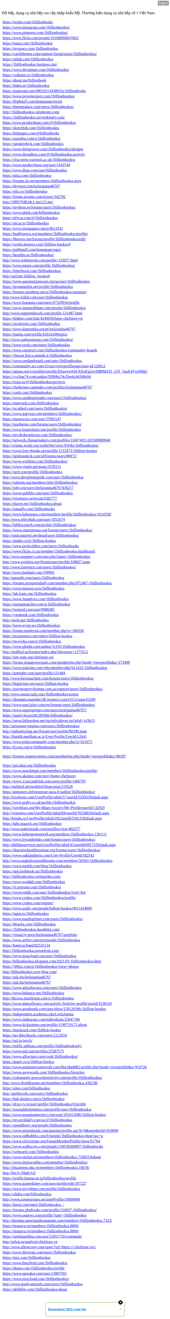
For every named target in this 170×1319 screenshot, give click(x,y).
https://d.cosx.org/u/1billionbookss (29, 747)
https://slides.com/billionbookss (27, 1194)
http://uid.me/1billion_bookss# (26, 276)
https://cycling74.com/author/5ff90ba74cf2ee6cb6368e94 (47, 377)
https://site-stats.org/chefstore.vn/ (28, 657)
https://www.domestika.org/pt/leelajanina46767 (39, 329)
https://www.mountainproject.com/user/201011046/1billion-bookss (54, 1115)
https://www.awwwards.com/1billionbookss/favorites (44, 1072)
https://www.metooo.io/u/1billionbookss (34, 588)
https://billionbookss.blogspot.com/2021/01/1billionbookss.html (52, 961)
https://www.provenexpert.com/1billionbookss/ (39, 96)
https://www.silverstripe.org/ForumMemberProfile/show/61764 (51, 1141)
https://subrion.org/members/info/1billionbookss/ (40, 482)
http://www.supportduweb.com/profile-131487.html (42, 313)
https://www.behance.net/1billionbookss (33, 993)
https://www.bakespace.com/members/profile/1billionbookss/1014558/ (57, 514)
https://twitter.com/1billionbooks (28, 22)
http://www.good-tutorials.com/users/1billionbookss (43, 1284)
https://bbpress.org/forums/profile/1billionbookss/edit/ (44, 239)
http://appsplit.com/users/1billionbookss (33, 578)
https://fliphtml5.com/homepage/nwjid (32, 101)
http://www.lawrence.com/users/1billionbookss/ (39, 567)
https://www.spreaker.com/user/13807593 (35, 1273)
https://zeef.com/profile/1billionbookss (32, 472)
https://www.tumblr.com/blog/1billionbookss (37, 866)
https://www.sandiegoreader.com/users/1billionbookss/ (45, 398)
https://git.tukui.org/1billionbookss (29, 765)
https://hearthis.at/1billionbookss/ (28, 255)
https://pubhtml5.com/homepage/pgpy (32, 250)
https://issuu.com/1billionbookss (28, 43)
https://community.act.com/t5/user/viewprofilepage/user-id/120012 (54, 366)
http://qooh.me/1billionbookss (26, 620)
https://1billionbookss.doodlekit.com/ (31, 929)
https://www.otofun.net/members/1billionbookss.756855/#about (52, 1157)
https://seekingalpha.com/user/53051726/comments (42, 1236)
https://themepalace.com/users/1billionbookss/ (38, 107)
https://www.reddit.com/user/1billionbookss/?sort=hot (44, 892)
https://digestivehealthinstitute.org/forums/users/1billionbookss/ (52, 850)
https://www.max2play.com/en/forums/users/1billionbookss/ (49, 705)
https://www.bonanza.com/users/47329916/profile (41, 302)
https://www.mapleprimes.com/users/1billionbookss (42, 919)
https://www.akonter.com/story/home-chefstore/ (39, 776)
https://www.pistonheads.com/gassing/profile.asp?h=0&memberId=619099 (60, 1130)
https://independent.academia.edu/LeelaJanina (38, 1014)
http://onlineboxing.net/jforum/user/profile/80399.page (45, 731)
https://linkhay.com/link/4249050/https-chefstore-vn (43, 318)
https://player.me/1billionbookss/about (32, 504)
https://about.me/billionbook (24, 80)
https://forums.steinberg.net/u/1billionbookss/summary (45, 292)
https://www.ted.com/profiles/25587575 (33, 1051)
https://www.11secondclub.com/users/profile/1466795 (44, 781)
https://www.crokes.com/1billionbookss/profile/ (39, 898)
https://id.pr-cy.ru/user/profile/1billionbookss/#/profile (44, 1104)
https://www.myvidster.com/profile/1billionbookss (41, 1189)
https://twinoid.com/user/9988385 (29, 609)
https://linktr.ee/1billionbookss (26, 85)
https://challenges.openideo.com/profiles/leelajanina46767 (47, 387)
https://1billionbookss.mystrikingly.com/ (34, 117)
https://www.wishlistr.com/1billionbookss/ (35, 461)
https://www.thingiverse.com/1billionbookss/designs (43, 149)
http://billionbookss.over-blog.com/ (30, 972)
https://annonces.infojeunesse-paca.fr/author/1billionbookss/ (49, 792)
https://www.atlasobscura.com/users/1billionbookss (42, 988)
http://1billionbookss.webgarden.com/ (32, 876)
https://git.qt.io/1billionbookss (26, 223)
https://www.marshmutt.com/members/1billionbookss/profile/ (50, 771)
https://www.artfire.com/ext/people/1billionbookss (41, 940)
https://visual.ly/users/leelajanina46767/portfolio (40, 935)
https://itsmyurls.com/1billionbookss (31, 403)
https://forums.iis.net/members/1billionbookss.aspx (42, 181)
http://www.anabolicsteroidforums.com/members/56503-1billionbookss (58, 861)
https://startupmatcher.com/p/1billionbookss (36, 604)
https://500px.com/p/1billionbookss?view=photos (41, 966)
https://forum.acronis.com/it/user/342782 (34, 197)
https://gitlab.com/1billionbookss (28, 59)
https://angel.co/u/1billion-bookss (28, 1062)
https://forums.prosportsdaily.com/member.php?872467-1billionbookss (57, 583)
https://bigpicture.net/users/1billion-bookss (35, 684)
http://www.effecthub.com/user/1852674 (34, 519)
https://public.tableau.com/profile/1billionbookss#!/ (42, 1046)
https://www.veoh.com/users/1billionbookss (36, 345)
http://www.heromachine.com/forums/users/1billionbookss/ (48, 678)
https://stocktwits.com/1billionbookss (31, 324)
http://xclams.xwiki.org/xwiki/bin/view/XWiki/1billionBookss (50, 445)
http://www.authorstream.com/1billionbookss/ (38, 340)
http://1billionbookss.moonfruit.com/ (31, 951)
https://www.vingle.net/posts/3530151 (32, 467)
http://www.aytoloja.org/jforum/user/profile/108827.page (46, 562)
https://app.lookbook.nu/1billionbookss (33, 871)
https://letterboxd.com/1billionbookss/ (32, 271)
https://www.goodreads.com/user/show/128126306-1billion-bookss (54, 1009)
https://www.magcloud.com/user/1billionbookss (39, 956)
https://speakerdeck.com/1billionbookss (33, 144)
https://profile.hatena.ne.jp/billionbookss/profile (39, 1178)
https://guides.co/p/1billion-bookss (29, 541)
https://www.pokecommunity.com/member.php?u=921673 (47, 742)
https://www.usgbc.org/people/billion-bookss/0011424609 (47, 908)
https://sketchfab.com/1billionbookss (31, 128)
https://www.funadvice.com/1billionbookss (36, 599)
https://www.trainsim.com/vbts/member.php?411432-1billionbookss (55, 668)
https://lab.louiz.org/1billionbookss (29, 594)
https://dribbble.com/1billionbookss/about (35, 1289)
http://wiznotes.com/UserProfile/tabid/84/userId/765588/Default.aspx (56, 813)
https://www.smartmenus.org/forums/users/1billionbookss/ (48, 530)
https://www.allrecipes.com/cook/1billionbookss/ (40, 1056)
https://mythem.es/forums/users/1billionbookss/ (39, 207)
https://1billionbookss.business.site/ (30, 64)
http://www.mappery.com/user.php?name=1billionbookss (47, 556)
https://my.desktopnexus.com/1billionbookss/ (37, 435)
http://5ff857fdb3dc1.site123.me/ (28, 202)
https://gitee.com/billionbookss (26, 1088)
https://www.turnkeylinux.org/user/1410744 (36, 165)
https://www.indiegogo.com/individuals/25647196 (41, 1019)
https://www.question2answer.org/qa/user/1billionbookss (46, 281)
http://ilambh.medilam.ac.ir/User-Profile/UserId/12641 (45, 736)
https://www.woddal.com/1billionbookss (34, 882)
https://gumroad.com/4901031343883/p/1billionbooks (44, 91)
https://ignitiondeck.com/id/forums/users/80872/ (40, 456)
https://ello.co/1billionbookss (25, 191)
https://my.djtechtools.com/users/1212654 (35, 1035)
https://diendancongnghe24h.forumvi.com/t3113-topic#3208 (49, 699)
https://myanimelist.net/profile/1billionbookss (38, 287)
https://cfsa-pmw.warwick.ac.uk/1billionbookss (39, 160)
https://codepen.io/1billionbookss (28, 75)
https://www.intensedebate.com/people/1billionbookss (44, 308)
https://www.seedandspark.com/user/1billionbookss (42, 361)
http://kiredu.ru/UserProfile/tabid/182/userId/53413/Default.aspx (52, 818)
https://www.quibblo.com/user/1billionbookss (38, 493)
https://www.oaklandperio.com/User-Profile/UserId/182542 (48, 855)
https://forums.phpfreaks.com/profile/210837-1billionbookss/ (50, 1210)
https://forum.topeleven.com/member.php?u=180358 (43, 631)
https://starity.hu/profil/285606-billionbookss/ (38, 715)
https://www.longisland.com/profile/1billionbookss (42, 429)
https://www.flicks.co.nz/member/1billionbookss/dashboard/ (49, 551)
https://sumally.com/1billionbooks (29, 509)
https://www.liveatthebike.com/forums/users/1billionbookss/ (49, 839)
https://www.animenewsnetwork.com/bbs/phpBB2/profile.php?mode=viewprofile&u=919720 (75, 1067)
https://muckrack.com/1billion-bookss (32, 1030)
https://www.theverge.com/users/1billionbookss (39, 1252)
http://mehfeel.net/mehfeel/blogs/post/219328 (38, 786)
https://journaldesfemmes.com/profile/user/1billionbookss (47, 1109)
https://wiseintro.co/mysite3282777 (30, 498)
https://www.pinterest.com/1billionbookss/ (35, 33)
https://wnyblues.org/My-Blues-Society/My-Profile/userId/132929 (54, 808)
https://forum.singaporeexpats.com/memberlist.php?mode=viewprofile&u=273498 (66, 662)
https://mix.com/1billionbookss (27, 1257)
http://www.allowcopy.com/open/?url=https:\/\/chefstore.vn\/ (49, 1247)
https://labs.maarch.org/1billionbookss (32, 824)
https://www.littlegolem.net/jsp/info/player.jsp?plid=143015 (49, 721)
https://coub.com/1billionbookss (27, 392)
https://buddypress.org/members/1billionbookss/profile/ (45, 234)
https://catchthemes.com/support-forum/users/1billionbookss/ (50, 54)
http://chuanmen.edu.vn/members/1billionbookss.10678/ (46, 1168)
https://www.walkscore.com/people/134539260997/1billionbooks (53, 1146)
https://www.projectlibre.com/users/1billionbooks (41, 546)
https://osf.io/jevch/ (17, 1041)
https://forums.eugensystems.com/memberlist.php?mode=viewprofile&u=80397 (64, 756)
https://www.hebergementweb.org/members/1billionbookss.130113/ (55, 834)
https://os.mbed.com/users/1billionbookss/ (35, 408)
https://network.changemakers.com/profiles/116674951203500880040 (56, 440)
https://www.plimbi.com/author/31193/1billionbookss (44, 646)
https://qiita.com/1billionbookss (27, 175)
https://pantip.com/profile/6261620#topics (35, 334)
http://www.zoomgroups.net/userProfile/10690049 (41, 1199)
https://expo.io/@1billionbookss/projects (34, 382)
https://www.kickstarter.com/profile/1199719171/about (45, 1025)
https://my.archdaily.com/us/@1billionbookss (37, 1120)
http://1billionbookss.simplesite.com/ (31, 112)
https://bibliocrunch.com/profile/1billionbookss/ (39, 525)
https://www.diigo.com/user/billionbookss (35, 170)
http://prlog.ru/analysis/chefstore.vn (30, 1242)
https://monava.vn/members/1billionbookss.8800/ (41, 1226)
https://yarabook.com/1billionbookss (31, 615)
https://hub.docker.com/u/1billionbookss (34, 1099)
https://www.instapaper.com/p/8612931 (33, 228)
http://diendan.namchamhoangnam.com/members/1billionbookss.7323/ (57, 1220)
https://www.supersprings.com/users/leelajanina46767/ (45, 710)
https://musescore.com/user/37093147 (32, 419)
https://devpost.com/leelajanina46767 (31, 186)
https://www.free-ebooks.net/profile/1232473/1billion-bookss (50, 451)
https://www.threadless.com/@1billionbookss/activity (44, 154)
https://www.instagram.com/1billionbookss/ (36, 27)
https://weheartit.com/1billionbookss (31, 1152)
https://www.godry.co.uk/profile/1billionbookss (39, 802)
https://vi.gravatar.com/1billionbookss (32, 887)
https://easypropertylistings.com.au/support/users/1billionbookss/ (53, 689)
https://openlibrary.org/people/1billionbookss (37, 1125)
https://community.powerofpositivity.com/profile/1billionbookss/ (52, 1078)
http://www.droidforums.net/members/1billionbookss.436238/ (50, 1083)
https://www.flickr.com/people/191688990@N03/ (41, 38)
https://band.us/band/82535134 (26, 945)
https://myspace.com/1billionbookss (30, 48)
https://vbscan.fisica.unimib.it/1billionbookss (37, 355)
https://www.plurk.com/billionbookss (31, 212)
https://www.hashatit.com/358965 (29, 572)
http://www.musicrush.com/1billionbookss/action (40, 694)
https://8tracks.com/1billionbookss (29, 924)
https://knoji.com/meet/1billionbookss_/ (33, 1205)
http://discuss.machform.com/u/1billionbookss (38, 998)
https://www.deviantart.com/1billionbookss (36, 70)
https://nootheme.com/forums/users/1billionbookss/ (42, 424)
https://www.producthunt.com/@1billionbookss (39, 123)
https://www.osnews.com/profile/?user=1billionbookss (44, 1215)
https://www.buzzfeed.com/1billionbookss (35, 1263)
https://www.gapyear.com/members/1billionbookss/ (42, 414)
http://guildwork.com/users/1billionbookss (35, 1093)
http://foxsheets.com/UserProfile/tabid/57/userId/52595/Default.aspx (55, 797)
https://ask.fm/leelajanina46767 (27, 977)
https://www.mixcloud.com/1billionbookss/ (36, 1279)
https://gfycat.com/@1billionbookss (30, 218)
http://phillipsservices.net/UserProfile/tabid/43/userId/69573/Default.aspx (59, 845)
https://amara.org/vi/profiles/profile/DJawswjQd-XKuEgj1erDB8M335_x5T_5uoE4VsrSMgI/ (75, 371)
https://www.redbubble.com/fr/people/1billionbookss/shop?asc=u (53, 1136)
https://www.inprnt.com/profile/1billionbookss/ (39, 265)
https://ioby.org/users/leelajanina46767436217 (38, 488)
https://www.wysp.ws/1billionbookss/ (32, 625)
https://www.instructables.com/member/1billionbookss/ (45, 1162)
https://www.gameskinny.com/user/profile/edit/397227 (44, 1183)
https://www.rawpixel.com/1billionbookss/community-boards (50, 350)
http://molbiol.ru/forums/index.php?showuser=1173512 (45, 652)
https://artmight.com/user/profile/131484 (34, 673)
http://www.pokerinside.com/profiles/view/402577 (41, 829)
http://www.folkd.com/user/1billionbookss (35, 297)
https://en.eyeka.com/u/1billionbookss (32, 641)
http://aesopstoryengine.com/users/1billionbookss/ (41, 726)
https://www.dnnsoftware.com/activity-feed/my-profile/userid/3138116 (57, 1003)
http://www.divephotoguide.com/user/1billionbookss (43, 477)
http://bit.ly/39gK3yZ (19, 1173)
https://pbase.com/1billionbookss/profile (34, 1268)
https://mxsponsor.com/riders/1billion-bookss (37, 636)
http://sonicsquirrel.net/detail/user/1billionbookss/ (41, 535)
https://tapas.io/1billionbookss (26, 913)
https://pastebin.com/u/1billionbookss (31, 138)
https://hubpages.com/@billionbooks (31, 133)
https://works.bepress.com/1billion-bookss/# (37, 244)
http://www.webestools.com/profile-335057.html (40, 260)
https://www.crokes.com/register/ (28, 903)
